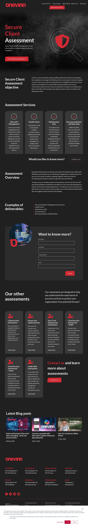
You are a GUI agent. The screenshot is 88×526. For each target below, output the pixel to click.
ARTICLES (83, 3)
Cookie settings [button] (60, 522)
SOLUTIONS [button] (56, 3)
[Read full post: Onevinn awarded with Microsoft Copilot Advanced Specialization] (44, 424)
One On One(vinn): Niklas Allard (68, 434)
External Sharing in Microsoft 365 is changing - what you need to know (17, 435)
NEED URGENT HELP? (57, 7)
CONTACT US (76, 159)
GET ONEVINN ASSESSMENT (17, 59)
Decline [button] (74, 522)
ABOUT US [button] (74, 3)
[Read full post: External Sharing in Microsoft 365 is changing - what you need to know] (18, 424)
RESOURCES (66, 3)
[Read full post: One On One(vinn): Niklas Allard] (70, 424)
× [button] (83, 509)
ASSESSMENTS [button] (46, 3)
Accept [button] (67, 522)
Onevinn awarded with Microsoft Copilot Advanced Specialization (43, 435)
